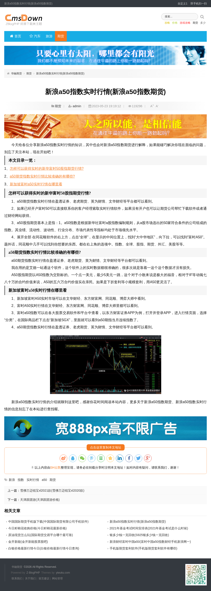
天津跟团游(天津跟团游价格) (40, 499)
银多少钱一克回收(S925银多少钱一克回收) (139, 535)
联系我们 (17, 578)
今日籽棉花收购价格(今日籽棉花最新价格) (37, 528)
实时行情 (33, 480)
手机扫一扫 (199, 3)
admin (77, 106)
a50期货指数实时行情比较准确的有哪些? (42, 176)
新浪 (12, 480)
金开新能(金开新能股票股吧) (28, 541)
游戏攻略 (178, 23)
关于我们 (30, 578)
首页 (15, 36)
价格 (168, 23)
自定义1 (182, 3)
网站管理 (57, 578)
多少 (196, 23)
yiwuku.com (63, 572)
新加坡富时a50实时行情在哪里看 (36, 184)
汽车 (34, 36)
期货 (189, 23)
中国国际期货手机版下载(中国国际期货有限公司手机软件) (48, 521)
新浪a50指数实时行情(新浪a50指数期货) (60, 73)
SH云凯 (55, 467)
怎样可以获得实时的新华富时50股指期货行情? (47, 168)
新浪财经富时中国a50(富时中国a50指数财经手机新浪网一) (150, 541)
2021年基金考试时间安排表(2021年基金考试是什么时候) (149, 528)
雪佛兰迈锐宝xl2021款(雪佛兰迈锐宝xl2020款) (52, 490)
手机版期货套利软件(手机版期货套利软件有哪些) (143, 548)
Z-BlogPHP (33, 572)
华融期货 (16, 73)
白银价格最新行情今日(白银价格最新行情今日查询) (43, 548)
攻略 (161, 23)
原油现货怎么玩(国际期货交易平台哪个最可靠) (40, 535)
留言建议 (44, 578)
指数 (21, 480)
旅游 (47, 36)
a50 (44, 480)
